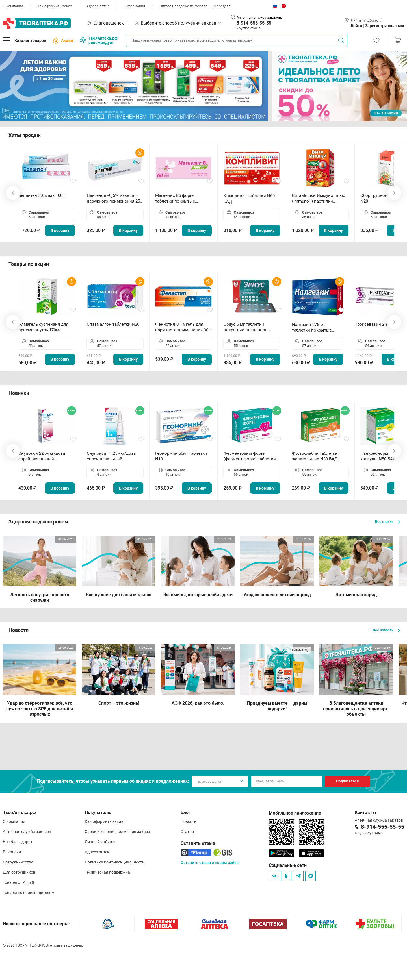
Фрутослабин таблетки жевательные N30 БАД (315, 456)
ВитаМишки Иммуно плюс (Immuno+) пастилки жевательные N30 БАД (318, 198)
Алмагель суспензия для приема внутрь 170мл (43, 327)
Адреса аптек (97, 6)
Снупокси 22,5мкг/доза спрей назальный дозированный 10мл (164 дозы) (44, 456)
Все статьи (387, 521)
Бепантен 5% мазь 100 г (41, 195)
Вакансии (12, 852)
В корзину (60, 230)
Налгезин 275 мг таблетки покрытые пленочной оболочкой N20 (314, 327)
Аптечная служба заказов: (259, 17)
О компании (13, 6)
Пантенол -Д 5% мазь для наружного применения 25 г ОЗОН (115, 198)
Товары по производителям (28, 892)
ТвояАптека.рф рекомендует (98, 40)
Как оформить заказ (54, 6)
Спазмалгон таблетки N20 (113, 324)
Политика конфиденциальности (114, 862)
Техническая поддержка (107, 872)
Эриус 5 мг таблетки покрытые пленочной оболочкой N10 (246, 327)
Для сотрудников (19, 872)
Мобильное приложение (295, 813)
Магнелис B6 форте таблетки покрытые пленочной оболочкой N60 (182, 198)
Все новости (386, 630)
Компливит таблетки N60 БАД (249, 198)
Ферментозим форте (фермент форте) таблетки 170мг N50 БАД (250, 456)
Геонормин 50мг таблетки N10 (181, 456)
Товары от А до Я (18, 882)
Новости (188, 821)
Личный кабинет (100, 841)
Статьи (187, 831)
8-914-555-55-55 (254, 23)
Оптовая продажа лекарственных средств (194, 6)
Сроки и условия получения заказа (117, 831)
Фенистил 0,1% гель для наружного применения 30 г (183, 327)
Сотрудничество (18, 862)
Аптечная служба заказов (27, 831)
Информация (134, 6)
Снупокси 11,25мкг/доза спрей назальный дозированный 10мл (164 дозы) (112, 456)
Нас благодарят (18, 841)
